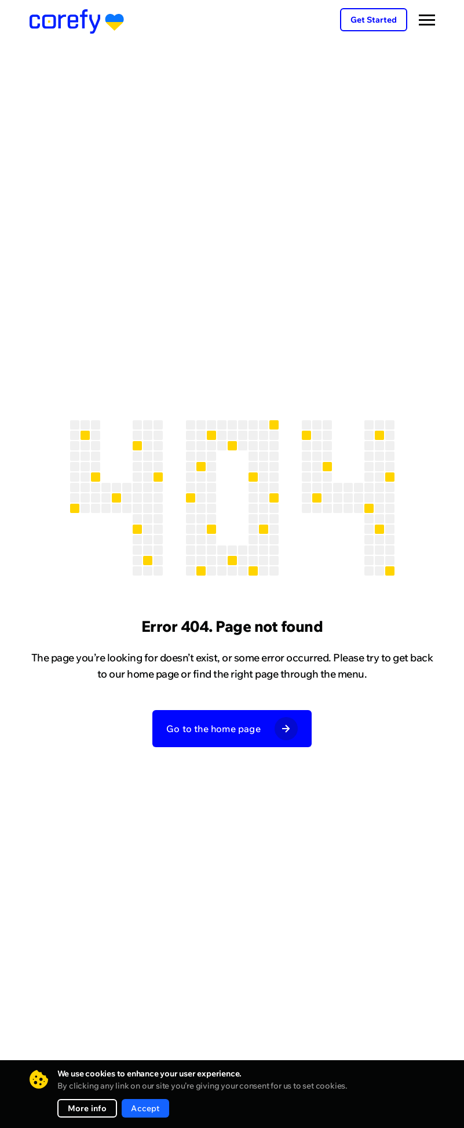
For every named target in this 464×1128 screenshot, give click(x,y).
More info (87, 1108)
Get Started (373, 19)
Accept (145, 1108)
